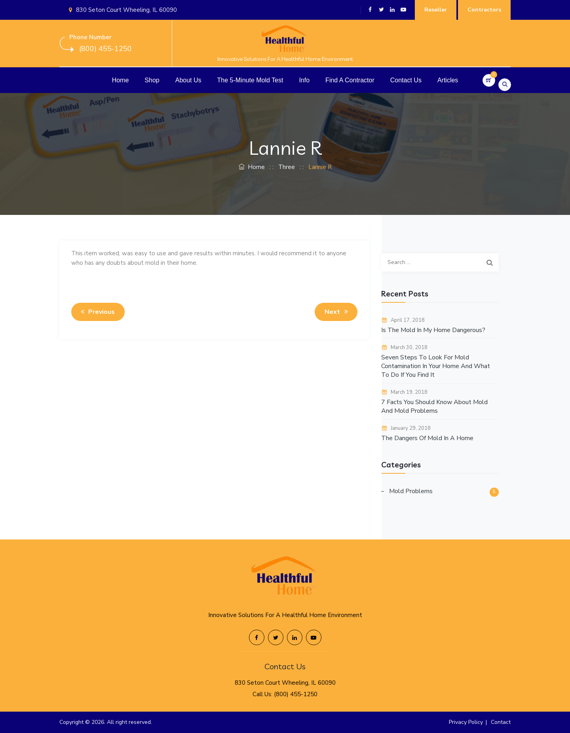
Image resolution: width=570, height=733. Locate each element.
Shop (151, 80)
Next (337, 312)
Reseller (435, 9)
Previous (96, 312)
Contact (501, 722)
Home (120, 80)
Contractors (484, 9)
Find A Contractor (349, 80)
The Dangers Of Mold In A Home (427, 438)
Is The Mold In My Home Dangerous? (433, 330)
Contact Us (406, 80)
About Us (188, 80)
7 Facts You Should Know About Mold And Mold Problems (434, 406)
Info (304, 80)
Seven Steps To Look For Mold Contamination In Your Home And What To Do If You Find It (435, 366)
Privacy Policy (466, 722)
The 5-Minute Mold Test (250, 80)
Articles (447, 80)
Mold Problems (411, 491)
